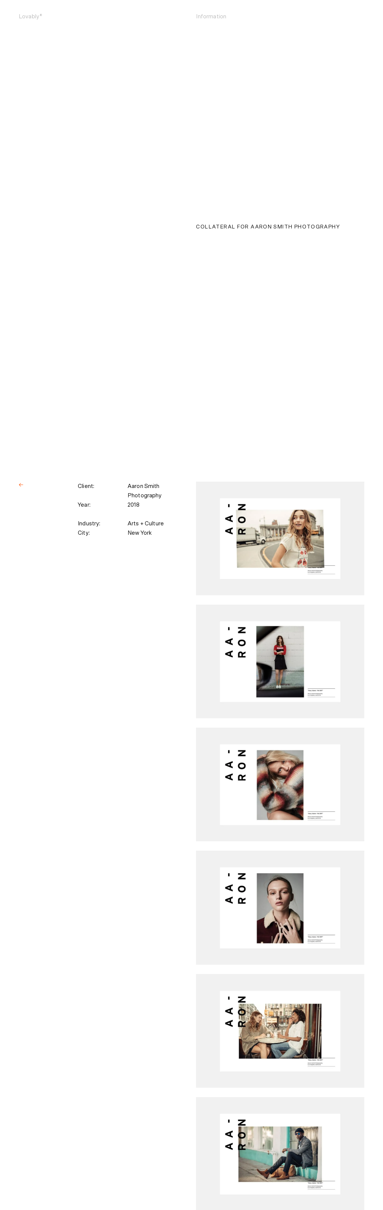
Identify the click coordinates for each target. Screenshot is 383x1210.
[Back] (21, 485)
